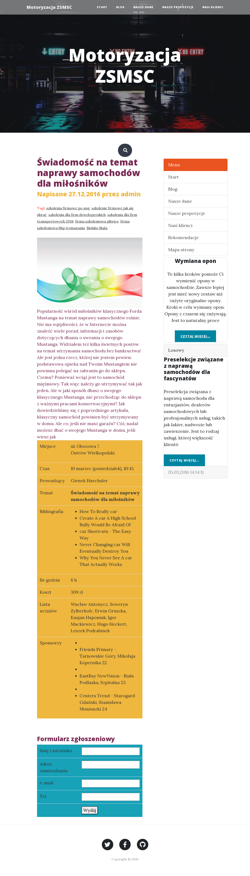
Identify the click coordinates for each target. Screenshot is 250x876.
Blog (120, 7)
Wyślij (89, 810)
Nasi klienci (212, 7)
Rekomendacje (183, 237)
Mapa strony (181, 249)
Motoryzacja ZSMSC (50, 7)
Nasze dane (143, 7)
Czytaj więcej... (195, 336)
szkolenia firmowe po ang (68, 208)
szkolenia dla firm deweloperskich (77, 214)
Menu (174, 164)
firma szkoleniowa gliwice (97, 221)
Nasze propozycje (178, 7)
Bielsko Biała (97, 228)
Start (102, 7)
